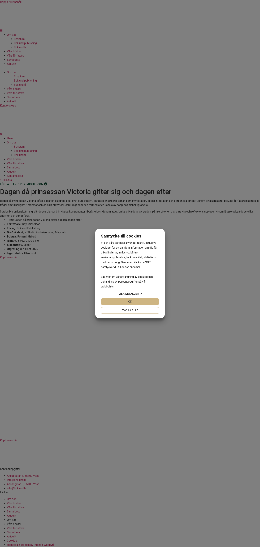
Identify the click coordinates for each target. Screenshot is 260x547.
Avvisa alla (130, 310)
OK (130, 301)
